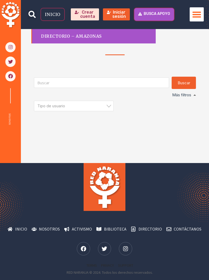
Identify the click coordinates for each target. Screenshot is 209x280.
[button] (32, 14)
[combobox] (74, 106)
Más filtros (181, 94)
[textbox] (75, 106)
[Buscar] (101, 82)
